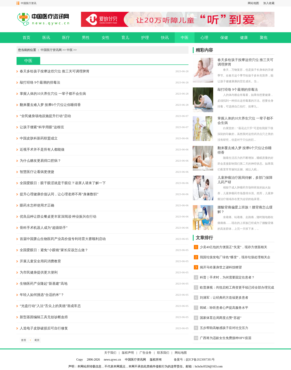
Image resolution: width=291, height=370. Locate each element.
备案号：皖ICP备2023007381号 (194, 359)
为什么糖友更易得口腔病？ (40, 160)
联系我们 (163, 352)
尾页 (37, 340)
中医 (184, 37)
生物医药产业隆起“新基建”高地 (43, 283)
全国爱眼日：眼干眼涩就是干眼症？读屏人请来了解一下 (63, 183)
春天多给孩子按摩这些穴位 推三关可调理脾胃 (54, 71)
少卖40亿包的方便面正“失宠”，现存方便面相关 (233, 247)
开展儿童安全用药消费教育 (40, 261)
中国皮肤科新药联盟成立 (39, 138)
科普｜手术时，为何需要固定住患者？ (227, 277)
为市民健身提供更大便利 (39, 272)
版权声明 (128, 352)
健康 (244, 37)
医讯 (46, 37)
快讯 (165, 37)
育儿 (125, 37)
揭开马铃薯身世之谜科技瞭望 (221, 267)
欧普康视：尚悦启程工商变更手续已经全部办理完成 (237, 287)
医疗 (66, 37)
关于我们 (110, 352)
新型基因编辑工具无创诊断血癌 (44, 317)
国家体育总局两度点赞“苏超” (220, 318)
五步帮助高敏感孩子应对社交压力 (224, 328)
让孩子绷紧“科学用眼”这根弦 (42, 127)
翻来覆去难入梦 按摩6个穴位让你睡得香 (50, 105)
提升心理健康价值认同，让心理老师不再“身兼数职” (59, 194)
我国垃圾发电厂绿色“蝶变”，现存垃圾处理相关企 (235, 257)
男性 (86, 37)
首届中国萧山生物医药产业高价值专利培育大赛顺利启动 (63, 239)
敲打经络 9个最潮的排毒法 (40, 82)
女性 (105, 37)
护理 (145, 37)
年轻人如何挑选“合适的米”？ (42, 295)
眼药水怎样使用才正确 (37, 205)
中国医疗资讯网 (51, 50)
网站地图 (253, 3)
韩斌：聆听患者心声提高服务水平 (224, 307)
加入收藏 (268, 3)
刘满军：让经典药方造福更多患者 (224, 297)
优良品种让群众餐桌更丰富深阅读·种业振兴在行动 (58, 216)
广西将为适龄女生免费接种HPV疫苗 (225, 338)
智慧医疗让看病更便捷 (37, 172)
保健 (224, 37)
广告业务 (145, 352)
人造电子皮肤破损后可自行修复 (44, 328)
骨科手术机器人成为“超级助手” (43, 227)
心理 (204, 37)
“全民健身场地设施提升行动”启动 (45, 116)
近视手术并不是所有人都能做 (42, 149)
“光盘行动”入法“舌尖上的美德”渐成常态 (50, 306)
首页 (26, 37)
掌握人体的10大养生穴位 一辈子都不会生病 (53, 93)
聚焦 (264, 37)
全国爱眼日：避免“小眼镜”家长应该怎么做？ (54, 250)
